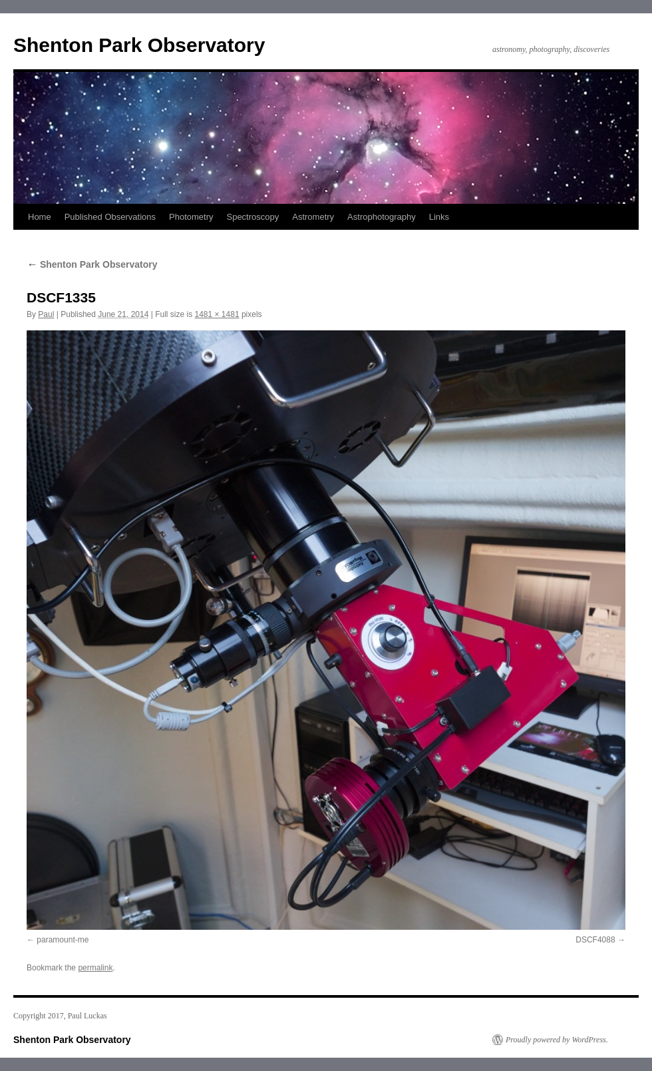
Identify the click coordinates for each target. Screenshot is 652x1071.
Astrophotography (381, 217)
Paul (46, 314)
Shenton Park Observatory (139, 45)
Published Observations (110, 217)
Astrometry (313, 217)
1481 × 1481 (217, 314)
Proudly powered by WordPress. (557, 1039)
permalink (95, 967)
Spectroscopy (252, 217)
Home (39, 217)
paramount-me (62, 939)
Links (439, 217)
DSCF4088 (595, 939)
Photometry (191, 217)
